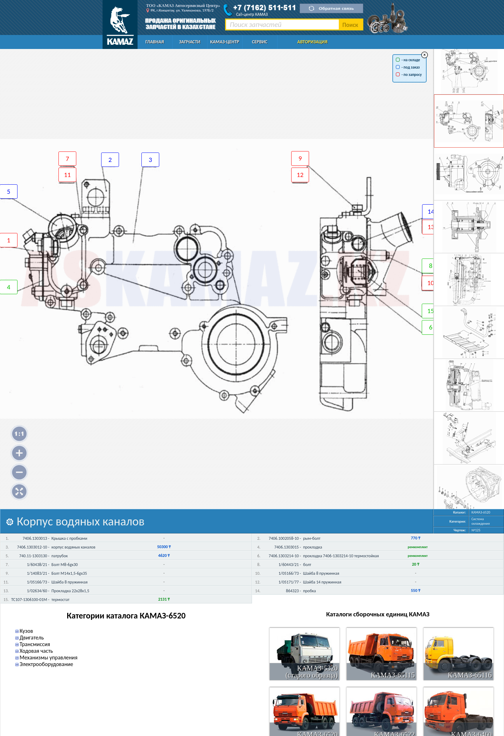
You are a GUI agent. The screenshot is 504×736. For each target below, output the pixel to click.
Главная (155, 42)
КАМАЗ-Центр (224, 42)
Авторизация (313, 42)
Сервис (259, 42)
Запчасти (189, 42)
